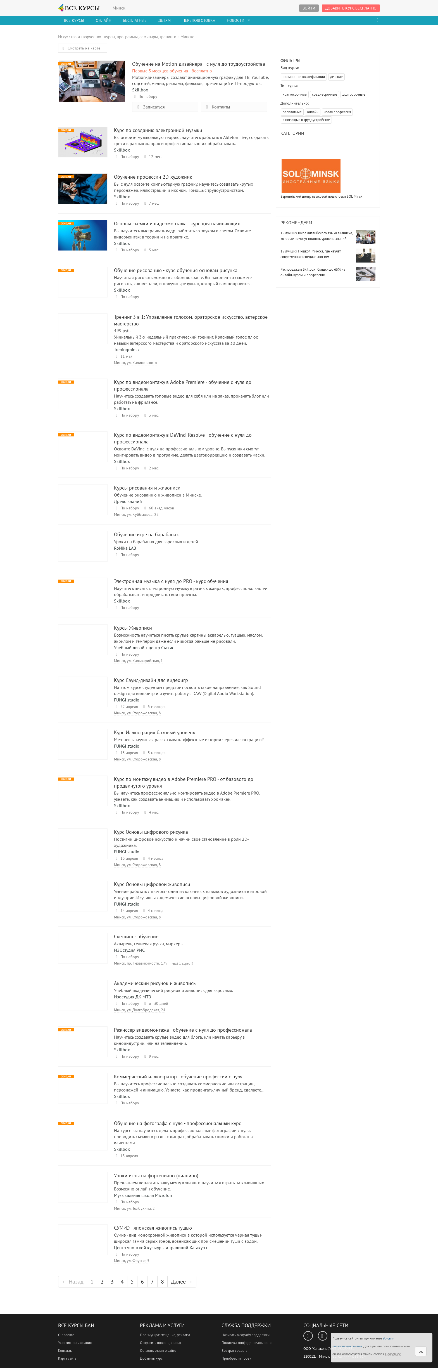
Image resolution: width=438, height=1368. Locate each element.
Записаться (150, 107)
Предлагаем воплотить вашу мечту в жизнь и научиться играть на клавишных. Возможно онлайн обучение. (189, 1186)
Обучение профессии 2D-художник (82, 194)
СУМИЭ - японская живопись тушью (82, 1245)
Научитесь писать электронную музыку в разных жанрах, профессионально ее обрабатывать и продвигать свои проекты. (190, 591)
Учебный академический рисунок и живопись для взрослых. (173, 990)
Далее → (182, 1281)
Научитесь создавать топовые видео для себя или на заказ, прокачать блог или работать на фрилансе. (191, 399)
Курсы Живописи (82, 645)
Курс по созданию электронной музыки (82, 147)
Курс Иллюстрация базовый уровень (82, 749)
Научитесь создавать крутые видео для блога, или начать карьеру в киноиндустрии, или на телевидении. (179, 1040)
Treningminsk (127, 349)
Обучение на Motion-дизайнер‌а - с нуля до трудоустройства (92, 81)
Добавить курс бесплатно (351, 8)
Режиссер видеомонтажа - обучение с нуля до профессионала (82, 1047)
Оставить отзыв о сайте (158, 1350)
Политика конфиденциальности (247, 1342)
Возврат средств (234, 1350)
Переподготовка (198, 20)
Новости (235, 20)
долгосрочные (353, 94)
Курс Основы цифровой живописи (82, 901)
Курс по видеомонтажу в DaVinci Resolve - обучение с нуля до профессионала (82, 452)
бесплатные (292, 112)
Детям (164, 20)
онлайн (312, 112)
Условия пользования (75, 1342)
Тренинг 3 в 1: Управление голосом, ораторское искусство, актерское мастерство (82, 334)
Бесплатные (135, 20)
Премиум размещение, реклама (165, 1334)
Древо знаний (128, 501)
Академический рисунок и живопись (82, 1000)
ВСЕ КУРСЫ (79, 8)
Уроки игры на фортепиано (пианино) (82, 1192)
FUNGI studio (126, 700)
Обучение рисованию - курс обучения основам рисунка (82, 287)
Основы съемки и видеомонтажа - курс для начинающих (82, 240)
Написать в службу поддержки (246, 1334)
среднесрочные (324, 94)
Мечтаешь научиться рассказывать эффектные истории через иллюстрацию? (189, 739)
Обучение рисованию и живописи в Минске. (158, 495)
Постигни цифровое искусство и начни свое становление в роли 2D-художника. (181, 842)
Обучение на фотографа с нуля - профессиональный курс (82, 1140)
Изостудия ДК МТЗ (132, 997)
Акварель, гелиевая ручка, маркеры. (149, 943)
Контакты (217, 107)
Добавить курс (151, 1358)
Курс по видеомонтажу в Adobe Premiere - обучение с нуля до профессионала (82, 399)
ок (421, 1351)
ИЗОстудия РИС (129, 950)
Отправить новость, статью (160, 1342)
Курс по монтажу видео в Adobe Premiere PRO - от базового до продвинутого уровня (82, 796)
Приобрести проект (237, 1358)
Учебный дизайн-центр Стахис (144, 647)
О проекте (66, 1334)
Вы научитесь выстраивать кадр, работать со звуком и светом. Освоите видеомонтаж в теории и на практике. (182, 234)
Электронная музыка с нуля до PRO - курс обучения (82, 598)
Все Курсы (74, 20)
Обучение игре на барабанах (82, 551)
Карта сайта (67, 1358)
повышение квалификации (304, 76)
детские (336, 76)
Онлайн (103, 20)
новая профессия (337, 112)
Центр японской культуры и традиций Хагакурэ (160, 1247)
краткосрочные (295, 94)
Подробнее (393, 1354)
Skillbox (140, 90)
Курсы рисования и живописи (82, 505)
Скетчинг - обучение (82, 953)
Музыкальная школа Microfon (143, 1195)
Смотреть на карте (80, 48)
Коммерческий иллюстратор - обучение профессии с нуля (82, 1093)
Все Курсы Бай (76, 1325)
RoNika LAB (125, 548)
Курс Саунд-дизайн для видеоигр (82, 697)
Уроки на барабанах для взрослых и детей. (156, 541)
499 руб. (122, 330)
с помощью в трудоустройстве (306, 119)
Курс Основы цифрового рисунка (82, 849)
